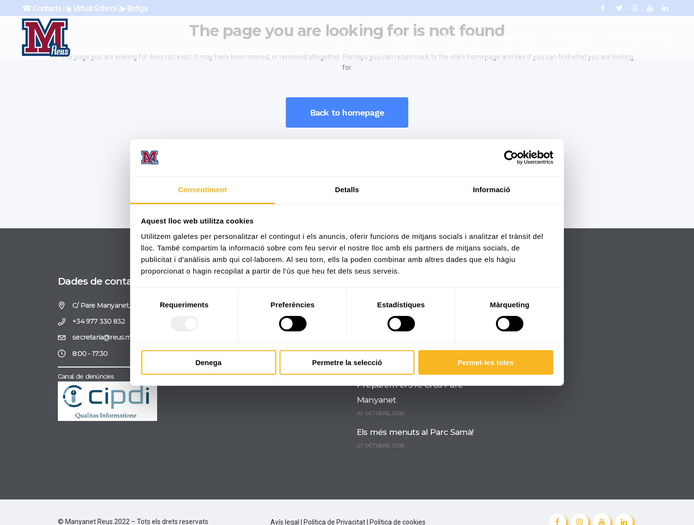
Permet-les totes (485, 362)
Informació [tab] (491, 189)
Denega (208, 362)
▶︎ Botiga (133, 8)
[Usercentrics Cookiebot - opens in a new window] (511, 157)
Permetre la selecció (347, 362)
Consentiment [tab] (202, 189)
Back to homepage (347, 112)
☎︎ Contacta (41, 8)
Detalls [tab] (347, 189)
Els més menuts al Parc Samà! (415, 432)
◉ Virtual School (92, 8)
